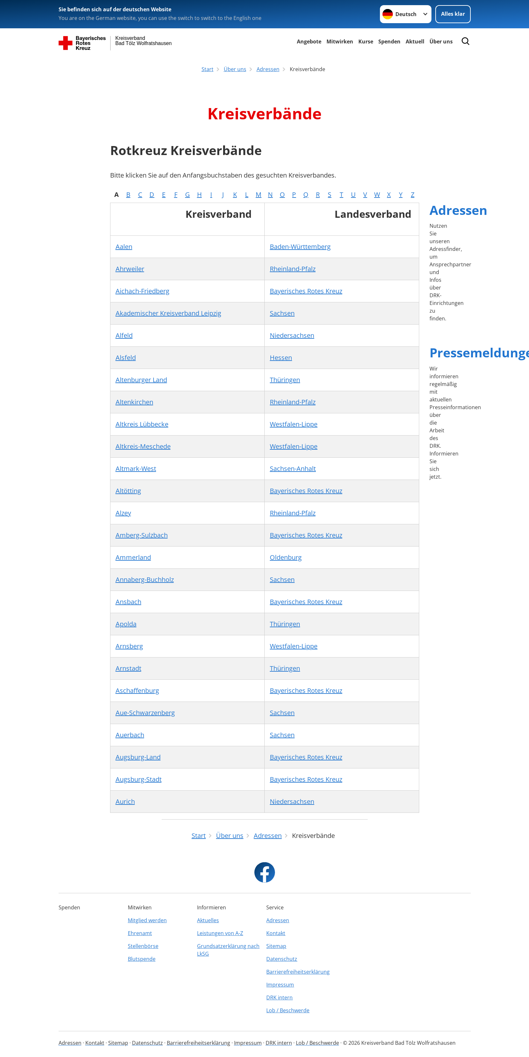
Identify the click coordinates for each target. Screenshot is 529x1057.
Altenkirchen (134, 402)
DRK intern (279, 997)
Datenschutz (281, 958)
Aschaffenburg (137, 690)
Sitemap (276, 946)
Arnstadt (128, 668)
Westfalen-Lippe (293, 424)
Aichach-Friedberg (142, 291)
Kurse (365, 41)
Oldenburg (286, 557)
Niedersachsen (292, 335)
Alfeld (124, 335)
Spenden (389, 41)
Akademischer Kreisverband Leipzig (168, 313)
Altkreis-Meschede (143, 446)
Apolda (126, 624)
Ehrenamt (140, 933)
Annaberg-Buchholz (145, 579)
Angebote (309, 41)
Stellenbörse (143, 946)
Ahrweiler (130, 268)
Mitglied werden (147, 920)
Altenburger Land (141, 379)
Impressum (280, 984)
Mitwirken (339, 41)
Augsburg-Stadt (139, 779)
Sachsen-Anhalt (293, 468)
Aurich (125, 801)
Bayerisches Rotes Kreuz (306, 291)
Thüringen (285, 379)
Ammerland (133, 557)
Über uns (441, 41)
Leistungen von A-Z (220, 933)
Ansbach (128, 601)
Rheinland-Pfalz (293, 268)
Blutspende (142, 958)
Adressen (458, 209)
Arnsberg (129, 646)
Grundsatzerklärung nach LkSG (228, 949)
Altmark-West (136, 468)
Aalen (124, 246)
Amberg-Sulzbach (142, 535)
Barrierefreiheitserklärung (298, 971)
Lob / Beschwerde (287, 1010)
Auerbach (130, 735)
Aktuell (415, 41)
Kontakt (275, 933)
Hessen (281, 357)
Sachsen (282, 313)
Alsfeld (126, 357)
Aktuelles (208, 920)
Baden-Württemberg (300, 246)
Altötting (128, 490)
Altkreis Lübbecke (142, 424)
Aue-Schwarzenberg (145, 712)
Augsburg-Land (138, 757)
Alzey (123, 513)
